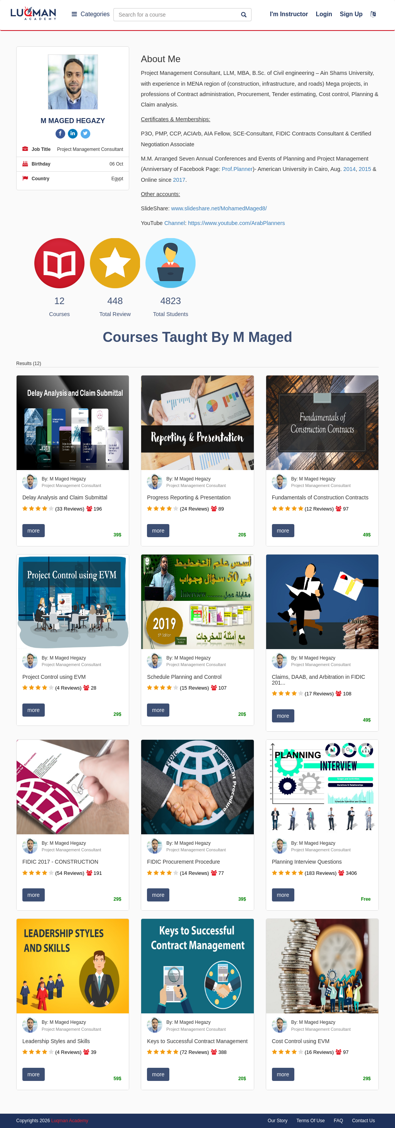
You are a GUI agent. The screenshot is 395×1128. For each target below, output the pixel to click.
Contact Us (363, 1120)
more (33, 531)
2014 (349, 169)
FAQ (338, 1120)
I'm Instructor (289, 14)
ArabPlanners (268, 223)
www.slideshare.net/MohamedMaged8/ (219, 208)
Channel (174, 223)
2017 (179, 180)
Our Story (277, 1120)
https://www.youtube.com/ (220, 223)
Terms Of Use (311, 1120)
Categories (91, 14)
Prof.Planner (237, 169)
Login (324, 14)
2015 (365, 169)
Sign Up (351, 14)
